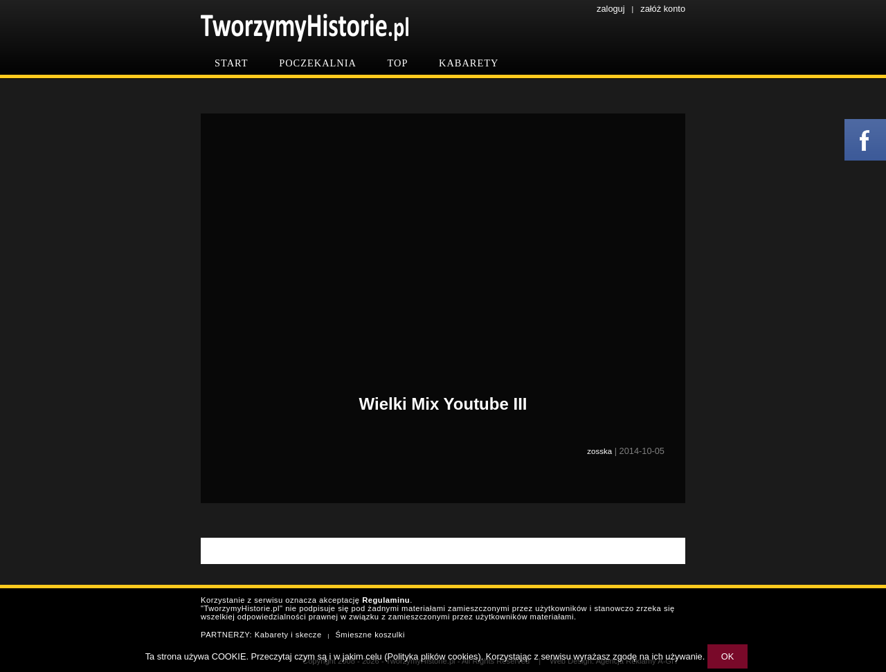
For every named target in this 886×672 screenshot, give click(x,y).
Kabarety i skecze (288, 634)
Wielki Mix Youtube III (443, 403)
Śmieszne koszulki (370, 634)
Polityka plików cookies (433, 656)
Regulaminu (386, 600)
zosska (599, 451)
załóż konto (662, 8)
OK (727, 656)
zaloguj (611, 8)
